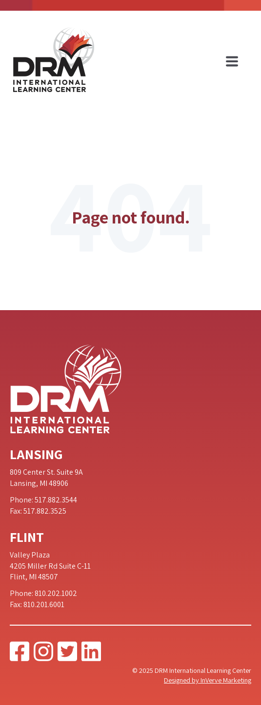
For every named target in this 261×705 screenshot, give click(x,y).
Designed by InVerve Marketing (207, 680)
